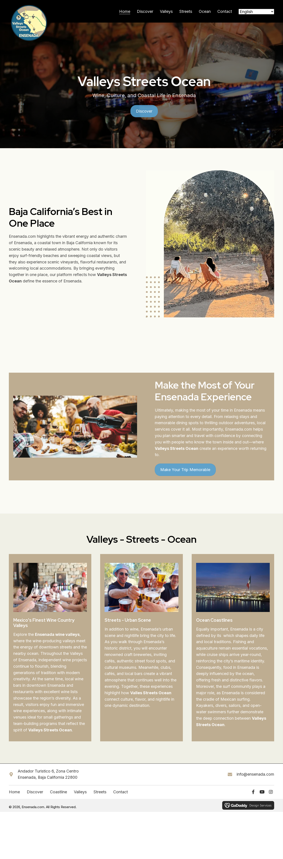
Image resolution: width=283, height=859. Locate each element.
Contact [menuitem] (120, 796)
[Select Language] (256, 13)
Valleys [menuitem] (80, 796)
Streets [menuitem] (100, 796)
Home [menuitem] (14, 796)
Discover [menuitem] (35, 796)
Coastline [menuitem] (58, 796)
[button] (253, 796)
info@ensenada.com (255, 778)
